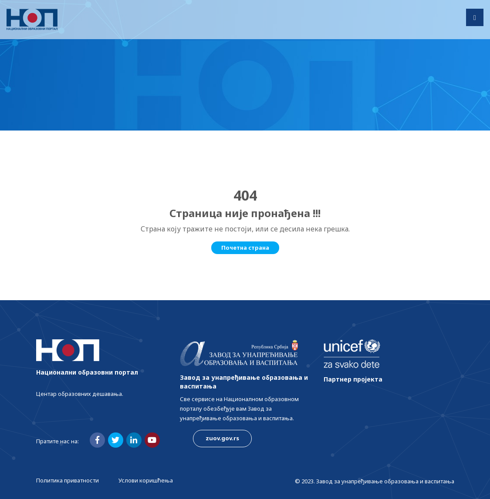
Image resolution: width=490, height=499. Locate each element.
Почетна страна (245, 247)
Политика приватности (67, 480)
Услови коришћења (145, 480)
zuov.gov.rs (222, 438)
